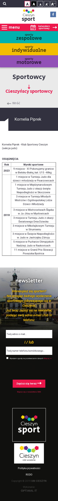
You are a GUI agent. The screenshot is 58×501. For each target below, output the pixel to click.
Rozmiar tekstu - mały (40, 4)
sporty (29, 37)
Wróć (16, 103)
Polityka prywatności (29, 468)
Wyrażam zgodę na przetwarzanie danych (27, 358)
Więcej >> (48, 358)
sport (28, 19)
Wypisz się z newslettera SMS (29, 392)
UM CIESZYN (39, 480)
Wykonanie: (29, 489)
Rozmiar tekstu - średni (47, 4)
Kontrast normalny (27, 4)
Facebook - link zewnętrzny (53, 15)
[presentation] (29, 369)
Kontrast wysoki (34, 4)
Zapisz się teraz (29, 384)
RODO (29, 474)
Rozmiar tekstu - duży (53, 4)
